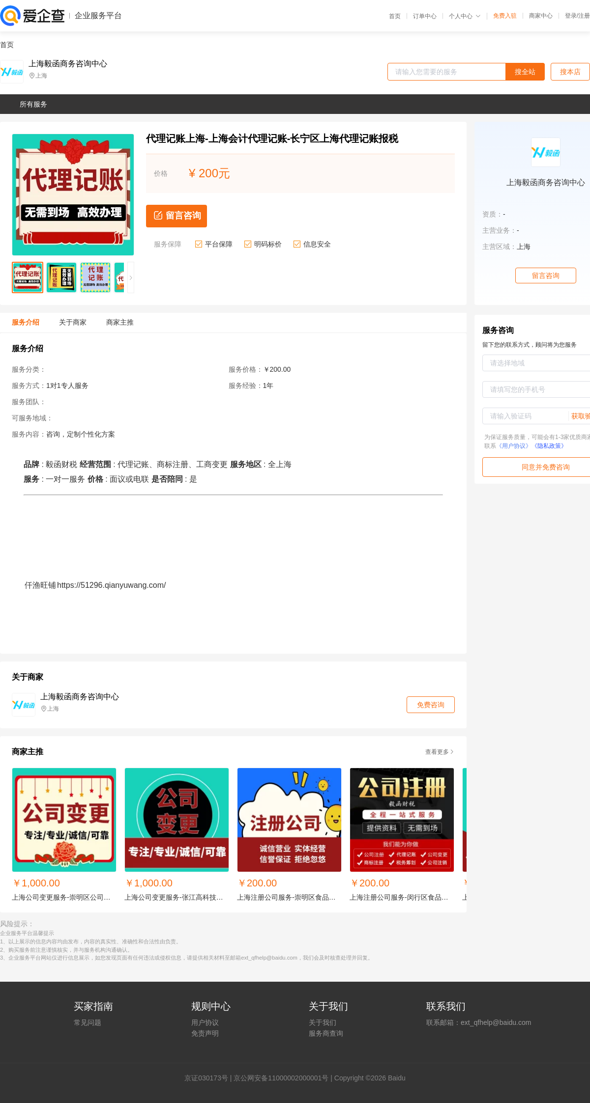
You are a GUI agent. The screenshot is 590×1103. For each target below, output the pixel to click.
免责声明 (205, 1033)
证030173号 (209, 1078)
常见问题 (87, 1022)
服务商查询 (326, 1033)
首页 (395, 16)
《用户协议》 (513, 445)
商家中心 (541, 16)
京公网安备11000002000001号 (281, 1078)
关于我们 (322, 1022)
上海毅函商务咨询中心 (68, 64)
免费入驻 (505, 16)
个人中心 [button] (465, 16)
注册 (584, 15)
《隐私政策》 (549, 445)
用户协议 (205, 1022)
